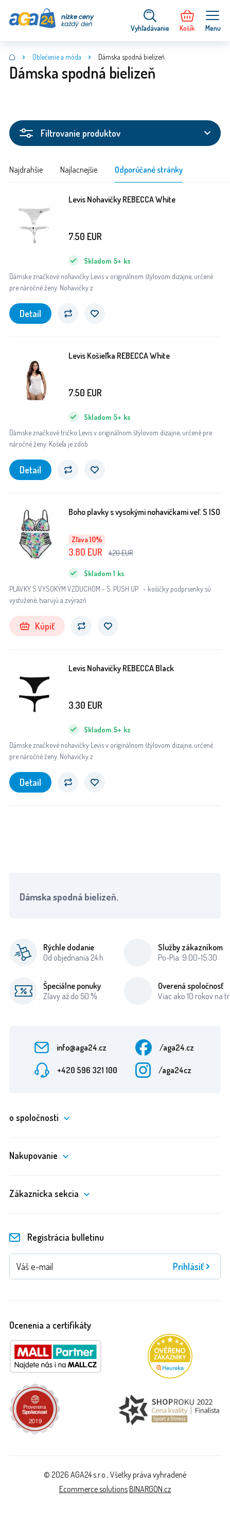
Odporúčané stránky (149, 169)
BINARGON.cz (150, 1489)
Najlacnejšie (78, 169)
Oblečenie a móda (56, 56)
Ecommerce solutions (93, 1489)
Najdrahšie (26, 169)
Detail (30, 313)
